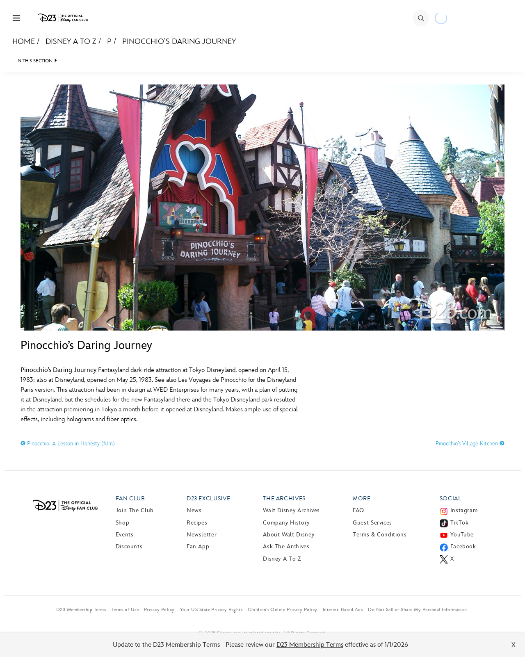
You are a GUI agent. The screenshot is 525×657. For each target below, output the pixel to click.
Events (125, 534)
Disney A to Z (71, 41)
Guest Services (372, 522)
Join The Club (135, 510)
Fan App (198, 546)
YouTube (462, 534)
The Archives (284, 498)
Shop (123, 522)
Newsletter (202, 534)
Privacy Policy (159, 609)
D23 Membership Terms (309, 645)
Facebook (463, 546)
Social (450, 498)
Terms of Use (125, 609)
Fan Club (130, 498)
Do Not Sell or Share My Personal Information (417, 609)
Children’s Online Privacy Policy (282, 609)
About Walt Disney (288, 534)
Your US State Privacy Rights (211, 609)
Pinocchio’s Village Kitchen (470, 443)
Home (23, 41)
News (194, 510)
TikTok (459, 522)
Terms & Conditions (380, 534)
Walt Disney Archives (291, 510)
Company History (286, 522)
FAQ (358, 510)
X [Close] (513, 644)
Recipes (197, 522)
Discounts (129, 546)
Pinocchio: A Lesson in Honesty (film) (68, 443)
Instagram (464, 510)
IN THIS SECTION (34, 61)
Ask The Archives (286, 546)
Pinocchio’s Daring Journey (179, 41)
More (362, 498)
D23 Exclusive (208, 498)
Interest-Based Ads (343, 609)
